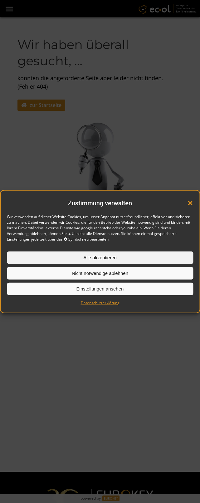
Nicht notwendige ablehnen (100, 273)
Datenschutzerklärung (100, 302)
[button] (190, 203)
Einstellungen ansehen (100, 288)
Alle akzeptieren (100, 257)
